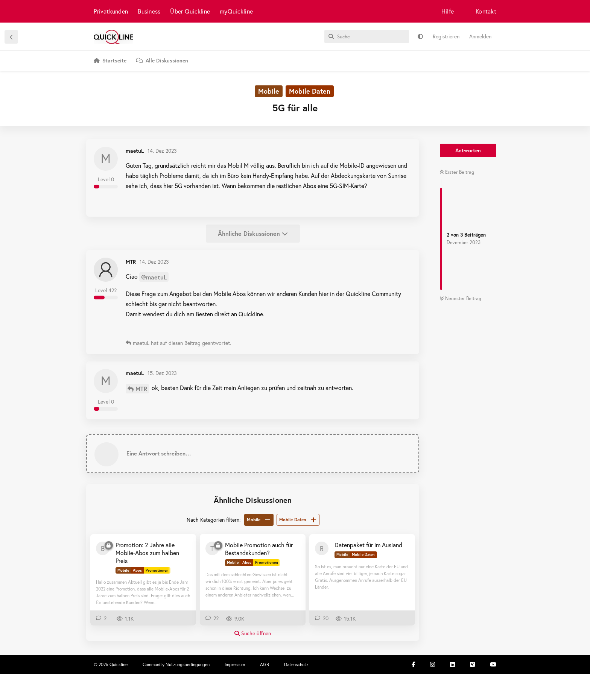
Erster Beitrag (456, 172)
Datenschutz (296, 664)
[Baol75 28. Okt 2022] (102, 548)
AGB (264, 664)
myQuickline (236, 11)
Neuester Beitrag (460, 298)
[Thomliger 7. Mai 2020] (212, 548)
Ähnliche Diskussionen (253, 233)
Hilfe (447, 11)
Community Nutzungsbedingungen (176, 664)
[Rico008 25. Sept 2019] (321, 548)
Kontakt (486, 11)
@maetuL (154, 277)
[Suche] (366, 36)
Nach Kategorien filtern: (213, 519)
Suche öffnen (252, 633)
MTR (141, 389)
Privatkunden (111, 11)
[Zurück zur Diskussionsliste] (11, 37)
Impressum (235, 664)
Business (149, 11)
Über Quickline (190, 11)
